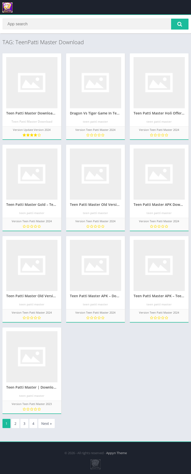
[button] (180, 24)
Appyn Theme (116, 453)
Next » (46, 423)
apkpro (5, 444)
